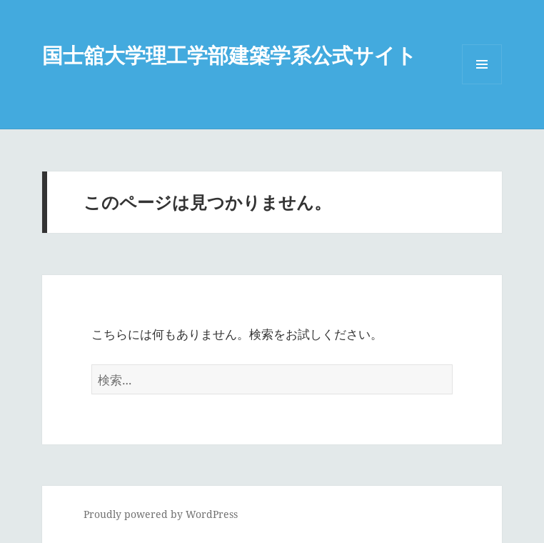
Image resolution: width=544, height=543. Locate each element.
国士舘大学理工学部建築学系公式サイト (229, 55)
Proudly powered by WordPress (161, 514)
